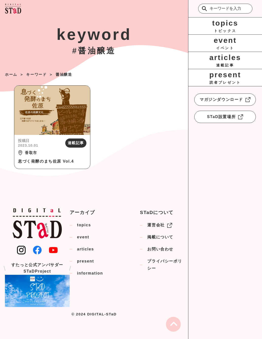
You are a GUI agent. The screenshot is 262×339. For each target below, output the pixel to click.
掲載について (160, 237)
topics (84, 225)
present (85, 261)
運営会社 (159, 225)
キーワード (36, 74)
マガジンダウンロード (225, 99)
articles (85, 249)
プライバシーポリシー (164, 264)
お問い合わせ (160, 249)
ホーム (11, 74)
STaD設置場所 (225, 116)
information (90, 273)
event (83, 237)
